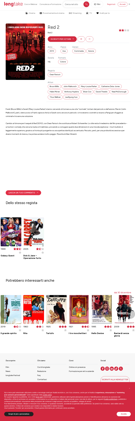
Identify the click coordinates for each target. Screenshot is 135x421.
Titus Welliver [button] (55, 97)
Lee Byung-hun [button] (71, 97)
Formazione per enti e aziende (81, 371)
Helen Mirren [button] (55, 92)
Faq (38, 375)
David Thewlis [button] (101, 92)
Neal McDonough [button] (119, 92)
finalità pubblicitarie (110, 399)
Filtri (97, 4)
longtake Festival (13, 375)
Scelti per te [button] (103, 13)
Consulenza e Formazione (50, 4)
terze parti (39, 397)
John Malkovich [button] (70, 86)
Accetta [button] (124, 414)
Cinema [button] (30, 13)
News (8, 371)
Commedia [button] (79, 51)
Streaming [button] (75, 13)
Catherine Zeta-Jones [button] (110, 86)
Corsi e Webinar (30, 4)
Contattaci (42, 379)
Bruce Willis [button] (54, 86)
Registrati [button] (111, 4)
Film (7, 367)
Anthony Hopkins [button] (71, 92)
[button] (62, 39)
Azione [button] (91, 51)
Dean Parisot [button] (55, 74)
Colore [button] (63, 62)
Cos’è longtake (43, 367)
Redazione (41, 371)
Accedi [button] (123, 4)
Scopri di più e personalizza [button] (18, 414)
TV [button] (89, 13)
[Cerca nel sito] (76, 4)
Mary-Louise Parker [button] (89, 86)
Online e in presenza (77, 367)
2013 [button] (52, 51)
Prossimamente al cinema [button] (52, 13)
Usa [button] (64, 51)
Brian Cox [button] (87, 92)
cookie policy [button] (47, 395)
